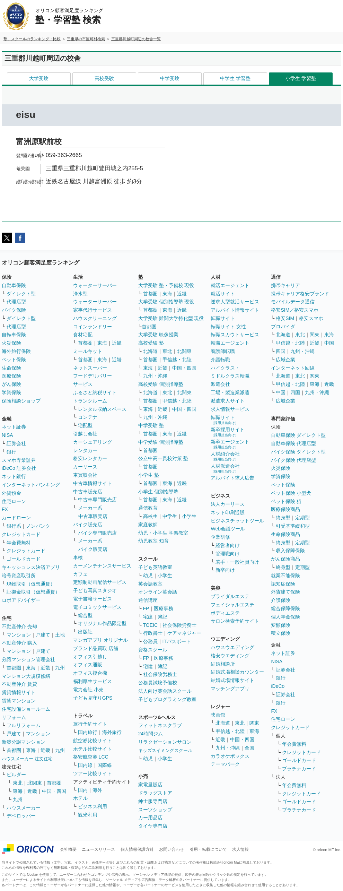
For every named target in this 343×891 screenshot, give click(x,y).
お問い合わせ (171, 849)
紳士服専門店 (152, 801)
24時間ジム (150, 733)
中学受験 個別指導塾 (160, 442)
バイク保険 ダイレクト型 (298, 452)
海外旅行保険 (16, 351)
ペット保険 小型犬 (291, 493)
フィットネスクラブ (160, 725)
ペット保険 (14, 359)
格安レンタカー (90, 458)
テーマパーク (225, 764)
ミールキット (87, 351)
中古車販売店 (87, 491)
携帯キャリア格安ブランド (300, 293)
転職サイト (223, 318)
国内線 (85, 765)
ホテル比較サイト (92, 749)
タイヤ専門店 (152, 826)
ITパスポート (176, 641)
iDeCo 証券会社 (19, 468)
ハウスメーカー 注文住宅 (27, 758)
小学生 (189, 516)
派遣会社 (220, 384)
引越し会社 (85, 433)
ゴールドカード (24, 559)
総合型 (85, 615)
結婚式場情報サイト (232, 680)
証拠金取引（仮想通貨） (33, 592)
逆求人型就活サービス (235, 301)
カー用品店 (150, 817)
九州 (60, 668)
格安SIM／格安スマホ (294, 310)
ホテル (80, 798)
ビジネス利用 (92, 806)
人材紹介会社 (225, 456)
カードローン (16, 517)
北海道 (150, 351)
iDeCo (277, 686)
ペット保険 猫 (286, 501)
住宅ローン (14, 501)
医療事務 (163, 608)
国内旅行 (87, 732)
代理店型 (16, 301)
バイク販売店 (87, 524)
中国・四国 (54, 791)
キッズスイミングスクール (165, 750)
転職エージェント (230, 343)
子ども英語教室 (155, 567)
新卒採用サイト (228, 432)
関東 (254, 723)
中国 (329, 343)
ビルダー (16, 774)
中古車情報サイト (92, 483)
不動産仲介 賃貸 (19, 684)
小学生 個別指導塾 (158, 491)
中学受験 (169, 78)
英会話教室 (150, 584)
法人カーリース (228, 504)
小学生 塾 (148, 475)
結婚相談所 (223, 664)
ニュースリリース (98, 849)
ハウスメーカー (24, 808)
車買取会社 (85, 475)
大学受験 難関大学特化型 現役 (171, 318)
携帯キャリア (285, 285)
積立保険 (280, 633)
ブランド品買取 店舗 (95, 648)
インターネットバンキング (31, 484)
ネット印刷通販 (228, 512)
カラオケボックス (230, 756)
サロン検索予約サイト (235, 621)
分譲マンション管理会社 (28, 659)
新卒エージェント (230, 444)
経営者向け (228, 545)
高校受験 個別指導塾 (160, 384)
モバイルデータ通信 (293, 301)
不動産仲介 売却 (19, 626)
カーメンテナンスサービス (102, 566)
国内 (83, 790)
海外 (97, 790)
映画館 (218, 715)
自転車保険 (14, 334)
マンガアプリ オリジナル (100, 640)
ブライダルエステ (230, 596)
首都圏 (14, 668)
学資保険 (11, 392)
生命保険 (11, 368)
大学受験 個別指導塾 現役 (166, 301)
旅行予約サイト (90, 724)
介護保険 (280, 600)
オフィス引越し (90, 656)
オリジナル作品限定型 (102, 623)
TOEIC (150, 625)
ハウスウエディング (232, 647)
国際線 (104, 765)
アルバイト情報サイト (235, 310)
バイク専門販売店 (97, 533)
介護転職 (220, 359)
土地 (60, 635)
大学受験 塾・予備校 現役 (166, 285)
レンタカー (85, 450)
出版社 (85, 631)
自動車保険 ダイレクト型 (298, 435)
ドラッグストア (155, 793)
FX (5, 509)
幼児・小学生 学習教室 (163, 533)
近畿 (45, 668)
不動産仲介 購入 (19, 643)
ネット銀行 (14, 476)
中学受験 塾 (151, 425)
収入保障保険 (290, 550)
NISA (7, 435)
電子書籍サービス (92, 599)
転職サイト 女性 (228, 326)
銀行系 (14, 526)
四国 (280, 351)
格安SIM (285, 318)
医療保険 (11, 376)
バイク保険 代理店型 (293, 460)
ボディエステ (225, 613)
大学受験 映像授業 (158, 334)
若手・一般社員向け (237, 562)
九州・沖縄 (155, 376)
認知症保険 (283, 584)
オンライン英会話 (157, 592)
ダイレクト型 (21, 293)
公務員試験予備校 (157, 682)
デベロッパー (21, 816)
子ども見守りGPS (93, 698)
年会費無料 (19, 542)
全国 (249, 748)
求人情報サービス (230, 409)
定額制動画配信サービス (99, 582)
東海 (31, 668)
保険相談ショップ (21, 401)
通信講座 (148, 600)
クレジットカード (21, 534)
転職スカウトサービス (235, 334)
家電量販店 (150, 784)
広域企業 (285, 359)
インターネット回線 (293, 368)
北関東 (34, 783)
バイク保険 (14, 310)
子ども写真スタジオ (95, 590)
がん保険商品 (285, 559)
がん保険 (11, 384)
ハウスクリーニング (95, 318)
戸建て (43, 635)
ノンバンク (38, 526)
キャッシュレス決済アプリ (31, 567)
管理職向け (228, 553)
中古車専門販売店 (97, 499)
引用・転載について (208, 849)
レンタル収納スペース (102, 409)
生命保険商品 (285, 534)
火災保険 (11, 343)
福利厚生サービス (92, 681)
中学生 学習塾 (235, 78)
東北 (18, 783)
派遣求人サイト (228, 401)
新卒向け (225, 570)
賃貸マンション (19, 700)
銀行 (11, 452)
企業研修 (220, 537)
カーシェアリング (92, 442)
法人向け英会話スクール (165, 691)
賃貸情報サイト (19, 692)
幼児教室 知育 (153, 541)
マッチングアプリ (230, 688)
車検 (78, 557)
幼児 (148, 575)
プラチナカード (299, 768)
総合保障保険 (285, 608)
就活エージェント (230, 285)
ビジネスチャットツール (237, 521)
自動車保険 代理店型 (293, 443)
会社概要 (68, 849)
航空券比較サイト (92, 740)
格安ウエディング (230, 655)
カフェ (80, 574)
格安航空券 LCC (90, 757)
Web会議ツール (228, 528)
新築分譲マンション (23, 742)
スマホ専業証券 (19, 460)
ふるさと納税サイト (95, 392)
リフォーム (14, 717)
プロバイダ (283, 326)
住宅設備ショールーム (26, 709)
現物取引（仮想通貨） (31, 584)
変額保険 (280, 625)
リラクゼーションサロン (165, 742)
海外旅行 (112, 732)
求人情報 (240, 849)
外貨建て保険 (285, 592)
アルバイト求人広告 (232, 478)
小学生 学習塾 (300, 78)
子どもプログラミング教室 (167, 699)
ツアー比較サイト (92, 773)
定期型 (302, 517)
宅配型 (85, 425)
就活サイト (223, 293)
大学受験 (39, 78)
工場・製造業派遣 (230, 392)
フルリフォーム (24, 725)
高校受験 (104, 78)
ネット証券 (14, 427)
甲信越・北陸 (177, 359)
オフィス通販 (87, 664)
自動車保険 (14, 285)
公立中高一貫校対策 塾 (163, 458)
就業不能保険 (285, 575)
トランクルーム (90, 401)
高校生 (150, 516)
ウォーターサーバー (95, 285)
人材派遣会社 (225, 468)
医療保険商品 (285, 509)
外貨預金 (11, 493)
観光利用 (87, 815)
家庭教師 (148, 524)
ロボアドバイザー (21, 600)
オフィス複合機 (90, 673)
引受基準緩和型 (293, 526)
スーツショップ (155, 809)
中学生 (169, 516)
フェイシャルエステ (232, 604)
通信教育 (148, 508)
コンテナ (87, 417)
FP (146, 608)
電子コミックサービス (97, 607)
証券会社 (16, 443)
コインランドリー (92, 326)
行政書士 (152, 633)
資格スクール (152, 649)
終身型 (283, 517)
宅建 (148, 617)
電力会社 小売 (88, 689)
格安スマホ (311, 318)
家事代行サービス (92, 310)
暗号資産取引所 (19, 575)
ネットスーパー (90, 368)
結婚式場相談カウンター (237, 672)
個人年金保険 (285, 617)
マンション (19, 635)
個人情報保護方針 (137, 849)
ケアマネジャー (184, 633)
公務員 (150, 641)
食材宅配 (83, 334)
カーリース (85, 466)
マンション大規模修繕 (26, 676)
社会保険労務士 (179, 625)
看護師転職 (223, 351)
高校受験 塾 (151, 343)
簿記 (162, 617)
